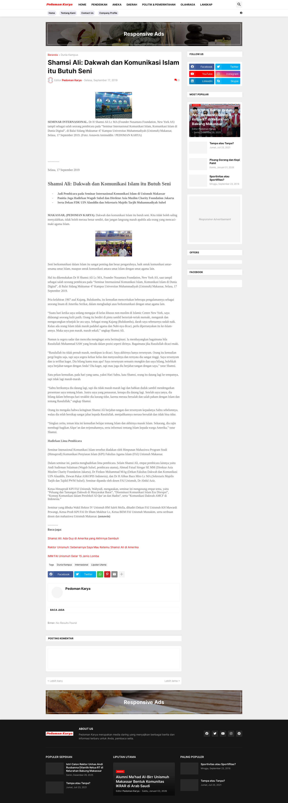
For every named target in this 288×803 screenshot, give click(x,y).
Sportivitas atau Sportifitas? (219, 178)
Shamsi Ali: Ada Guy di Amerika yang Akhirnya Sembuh (83, 538)
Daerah (132, 4)
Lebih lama (171, 680)
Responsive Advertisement (215, 219)
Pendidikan (99, 4)
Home (82, 4)
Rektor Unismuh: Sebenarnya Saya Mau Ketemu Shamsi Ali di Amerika (93, 547)
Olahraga (188, 4)
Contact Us (87, 13)
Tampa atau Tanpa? (222, 143)
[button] (239, 4)
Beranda (53, 55)
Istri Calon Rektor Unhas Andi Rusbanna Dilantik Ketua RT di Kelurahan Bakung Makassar (84, 767)
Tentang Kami (68, 13)
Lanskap (206, 4)
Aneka (116, 4)
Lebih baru (56, 680)
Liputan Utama (98, 564)
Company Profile (108, 13)
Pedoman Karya (77, 589)
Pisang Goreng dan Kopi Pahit (225, 161)
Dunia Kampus (69, 55)
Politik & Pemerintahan (158, 4)
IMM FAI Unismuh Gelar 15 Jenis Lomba (73, 556)
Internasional (81, 564)
